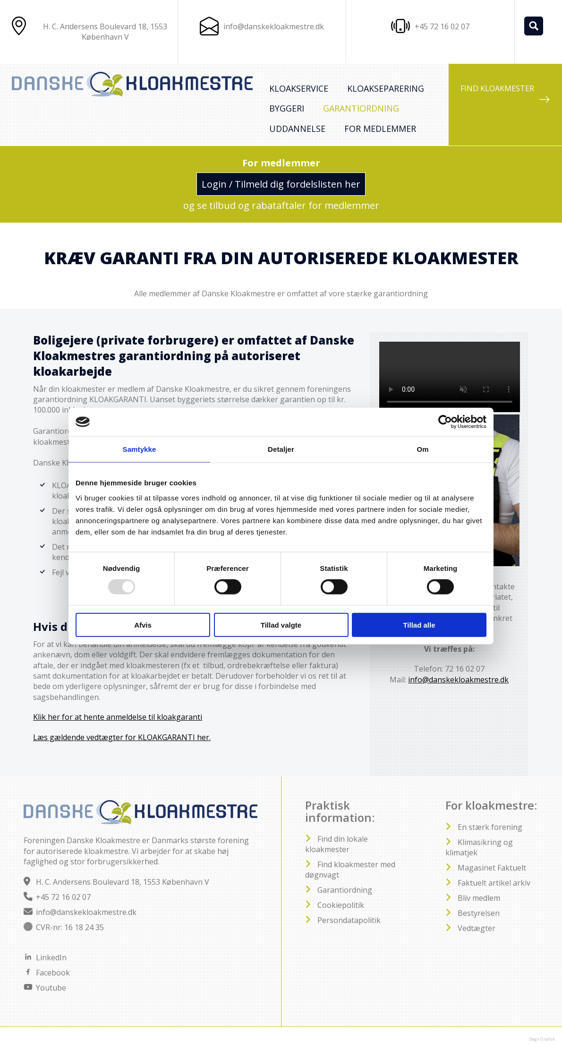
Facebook (53, 972)
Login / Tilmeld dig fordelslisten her (281, 184)
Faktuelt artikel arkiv (494, 883)
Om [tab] (422, 449)
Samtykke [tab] (139, 449)
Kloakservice (298, 88)
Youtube (51, 988)
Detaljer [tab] (281, 449)
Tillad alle (419, 625)
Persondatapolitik (349, 920)
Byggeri (286, 108)
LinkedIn (51, 957)
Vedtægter (476, 928)
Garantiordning (361, 108)
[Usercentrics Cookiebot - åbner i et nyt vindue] (445, 422)
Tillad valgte (281, 625)
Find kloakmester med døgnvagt (350, 869)
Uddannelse (297, 128)
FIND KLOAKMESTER (505, 94)
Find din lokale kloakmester (336, 844)
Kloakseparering (385, 88)
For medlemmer (380, 128)
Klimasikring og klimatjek (479, 847)
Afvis (143, 625)
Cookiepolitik (340, 905)
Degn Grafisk (542, 1039)
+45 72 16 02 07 (63, 897)
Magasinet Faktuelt (492, 867)
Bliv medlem (479, 898)
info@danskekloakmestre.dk (273, 26)
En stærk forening (490, 827)
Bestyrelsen (479, 913)
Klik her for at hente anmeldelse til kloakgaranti (117, 717)
